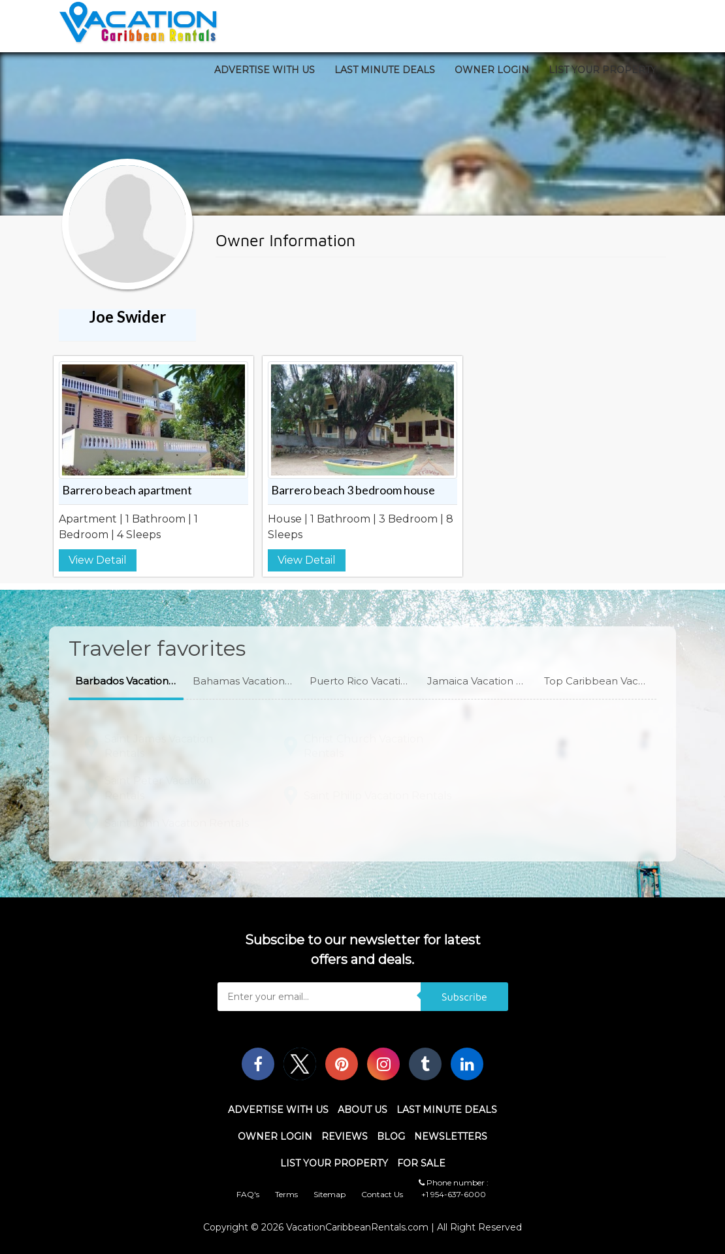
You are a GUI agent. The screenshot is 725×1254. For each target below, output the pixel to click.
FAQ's (247, 1194)
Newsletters (450, 1136)
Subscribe (464, 997)
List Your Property (602, 70)
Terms (286, 1194)
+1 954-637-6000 (453, 1194)
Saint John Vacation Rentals (177, 817)
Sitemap (330, 1194)
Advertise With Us (264, 70)
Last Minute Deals (384, 70)
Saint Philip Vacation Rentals (377, 790)
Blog (391, 1136)
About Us (362, 1110)
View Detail (98, 560)
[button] (126, 681)
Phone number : (454, 1182)
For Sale (421, 1163)
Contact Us (382, 1194)
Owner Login (492, 70)
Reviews (344, 1136)
